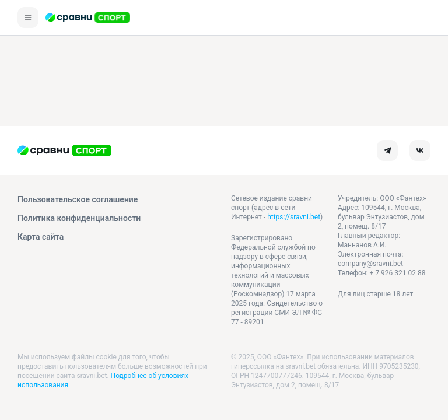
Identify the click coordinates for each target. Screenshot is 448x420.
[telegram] (387, 150)
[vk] (420, 150)
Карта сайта (41, 237)
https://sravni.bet (293, 217)
